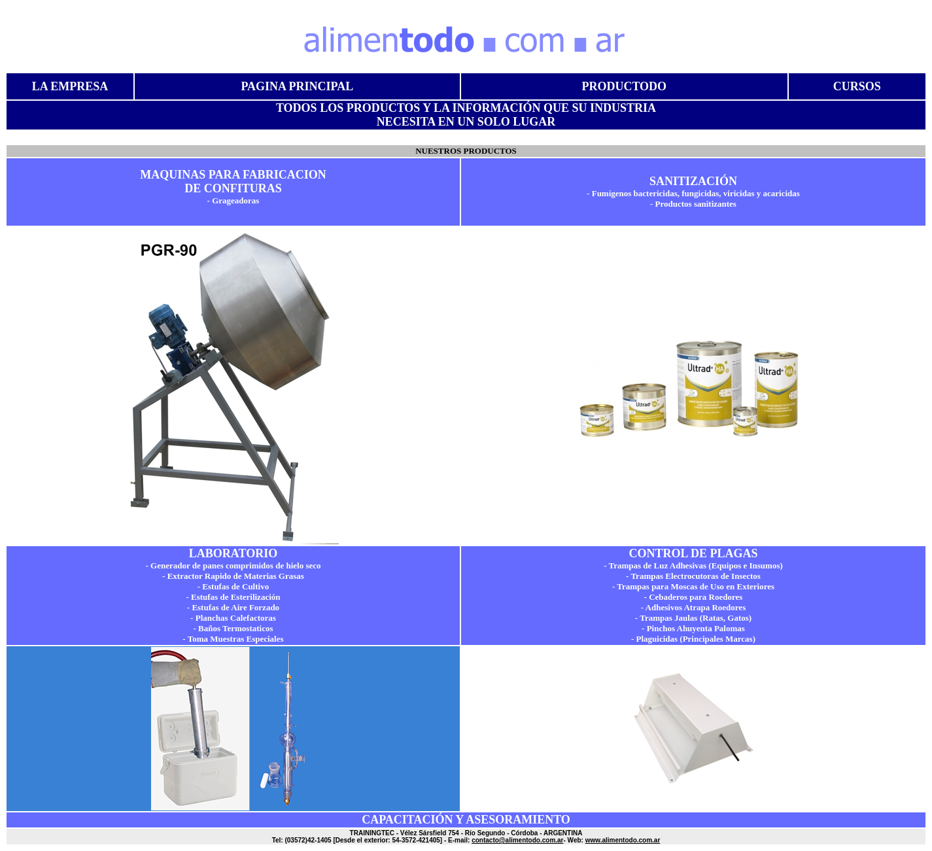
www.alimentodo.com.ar (623, 840)
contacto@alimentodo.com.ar (517, 840)
